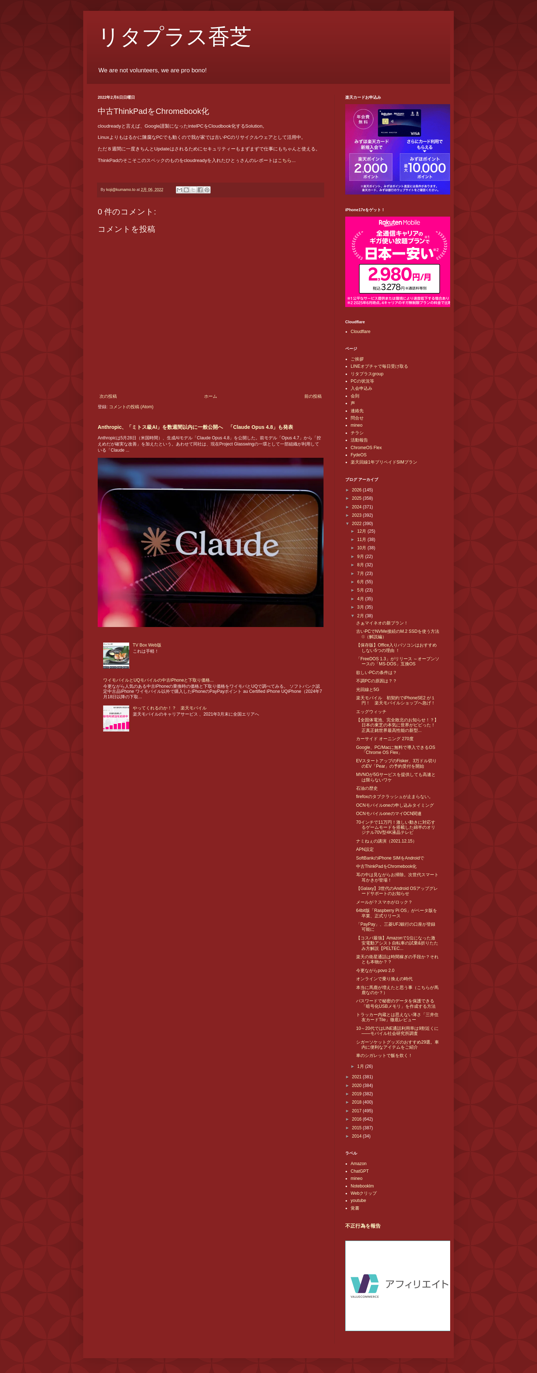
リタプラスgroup (367, 373)
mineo (357, 425)
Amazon (359, 1163)
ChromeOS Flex (366, 447)
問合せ (357, 418)
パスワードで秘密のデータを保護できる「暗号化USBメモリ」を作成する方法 (396, 1003)
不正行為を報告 (363, 1226)
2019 (357, 1093)
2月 (361, 615)
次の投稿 (108, 396)
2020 (357, 1085)
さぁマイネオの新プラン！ (382, 623)
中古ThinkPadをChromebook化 (386, 866)
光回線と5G (367, 689)
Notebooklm (362, 1186)
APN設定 (365, 849)
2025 (357, 498)
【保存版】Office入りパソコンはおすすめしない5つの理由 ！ (396, 648)
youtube (358, 1200)
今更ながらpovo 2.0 (375, 970)
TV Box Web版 (147, 645)
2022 (357, 523)
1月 (361, 1066)
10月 (362, 547)
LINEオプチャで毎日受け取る (379, 366)
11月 (362, 539)
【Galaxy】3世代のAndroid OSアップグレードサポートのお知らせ (397, 891)
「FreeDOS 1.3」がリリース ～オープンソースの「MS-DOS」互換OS (397, 661)
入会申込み (361, 388)
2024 (357, 506)
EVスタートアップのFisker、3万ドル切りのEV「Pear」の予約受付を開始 (396, 763)
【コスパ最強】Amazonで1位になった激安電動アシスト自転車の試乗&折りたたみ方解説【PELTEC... (397, 943)
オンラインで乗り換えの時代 (384, 978)
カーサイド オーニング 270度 (385, 738)
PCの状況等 (362, 381)
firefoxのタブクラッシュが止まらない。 (394, 796)
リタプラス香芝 (174, 37)
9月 (361, 556)
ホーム (210, 396)
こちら (285, 160)
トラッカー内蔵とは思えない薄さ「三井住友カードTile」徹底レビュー (397, 1017)
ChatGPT (360, 1171)
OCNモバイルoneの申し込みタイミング (395, 805)
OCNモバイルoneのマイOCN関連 (389, 813)
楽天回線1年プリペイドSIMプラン (384, 462)
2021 (357, 1076)
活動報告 (359, 440)
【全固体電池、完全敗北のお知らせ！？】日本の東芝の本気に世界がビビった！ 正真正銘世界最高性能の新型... (398, 725)
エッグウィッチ (371, 711)
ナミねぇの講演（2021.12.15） (386, 841)
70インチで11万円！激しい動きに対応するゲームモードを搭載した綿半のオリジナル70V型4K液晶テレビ (395, 827)
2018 (357, 1102)
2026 (357, 490)
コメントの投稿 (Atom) (131, 406)
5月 (361, 590)
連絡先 (357, 410)
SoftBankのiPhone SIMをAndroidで (390, 858)
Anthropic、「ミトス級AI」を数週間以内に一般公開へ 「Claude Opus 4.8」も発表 (195, 427)
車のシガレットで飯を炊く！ (384, 1055)
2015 (357, 1127)
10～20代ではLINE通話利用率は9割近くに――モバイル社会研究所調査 (397, 1031)
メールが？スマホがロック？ (384, 902)
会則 (355, 395)
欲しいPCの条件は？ (376, 672)
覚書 (355, 1208)
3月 (361, 607)
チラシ (357, 432)
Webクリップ (364, 1193)
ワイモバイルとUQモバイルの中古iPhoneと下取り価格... (158, 680)
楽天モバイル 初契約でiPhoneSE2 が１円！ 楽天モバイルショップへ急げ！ (395, 700)
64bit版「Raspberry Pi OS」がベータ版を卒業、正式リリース (396, 913)
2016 (357, 1119)
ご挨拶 (357, 359)
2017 (357, 1110)
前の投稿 (313, 396)
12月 (362, 531)
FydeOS (359, 454)
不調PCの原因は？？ (376, 680)
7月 (361, 573)
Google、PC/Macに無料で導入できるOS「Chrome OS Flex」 (395, 750)
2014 (357, 1136)
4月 (361, 598)
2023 (357, 515)
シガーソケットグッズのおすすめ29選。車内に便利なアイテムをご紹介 (397, 1045)
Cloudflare (361, 331)
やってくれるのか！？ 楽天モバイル (170, 708)
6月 (361, 581)
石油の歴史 (367, 788)
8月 (361, 564)
